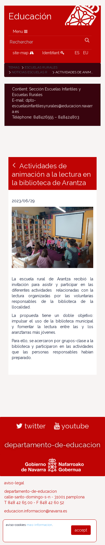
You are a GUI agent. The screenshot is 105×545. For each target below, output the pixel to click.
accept (81, 530)
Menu (20, 31)
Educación (30, 16)
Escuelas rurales (41, 67)
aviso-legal (14, 483)
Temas (14, 67)
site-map (23, 53)
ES (77, 53)
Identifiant (53, 53)
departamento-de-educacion (52, 444)
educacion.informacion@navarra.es (35, 511)
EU (85, 53)
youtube (71, 426)
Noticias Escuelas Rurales (36, 72)
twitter (31, 426)
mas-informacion (39, 525)
